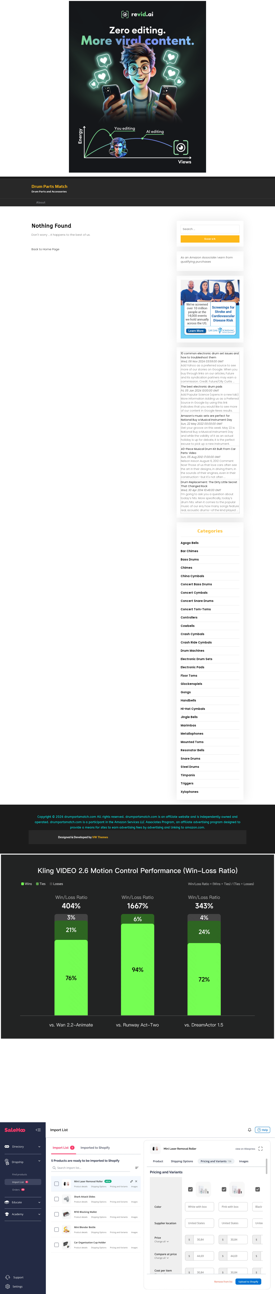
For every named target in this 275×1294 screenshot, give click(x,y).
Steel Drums (190, 767)
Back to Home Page (45, 249)
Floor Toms (189, 676)
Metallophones (192, 734)
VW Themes (100, 837)
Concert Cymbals (194, 593)
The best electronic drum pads (201, 386)
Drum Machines (192, 651)
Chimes (186, 568)
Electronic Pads (192, 667)
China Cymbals (192, 576)
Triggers (187, 783)
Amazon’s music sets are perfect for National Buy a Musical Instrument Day (206, 418)
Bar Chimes (189, 551)
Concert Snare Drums (197, 601)
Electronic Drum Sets (196, 659)
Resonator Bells (192, 750)
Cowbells (188, 626)
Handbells (188, 700)
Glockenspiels (191, 684)
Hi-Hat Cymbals (193, 709)
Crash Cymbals (192, 634)
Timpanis (188, 775)
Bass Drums (190, 559)
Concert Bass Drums (196, 584)
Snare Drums (190, 759)
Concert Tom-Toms (196, 609)
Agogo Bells (190, 543)
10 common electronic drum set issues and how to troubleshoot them (210, 355)
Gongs (186, 692)
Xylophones (189, 792)
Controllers (189, 617)
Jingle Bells (189, 717)
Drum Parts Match (49, 186)
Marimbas (188, 725)
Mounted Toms (192, 742)
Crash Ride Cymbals (196, 642)
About (40, 202)
